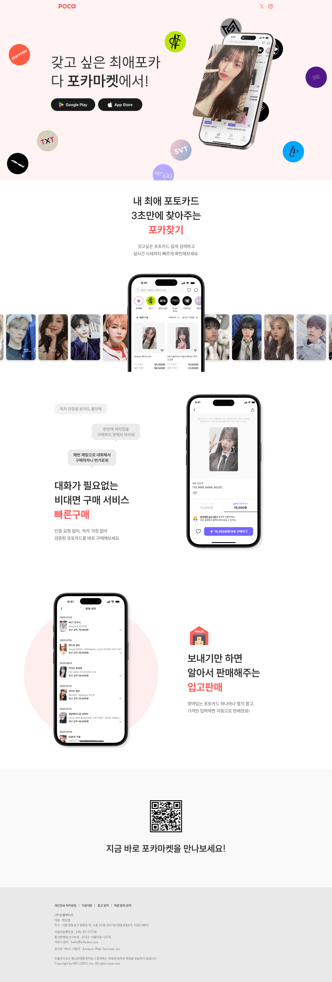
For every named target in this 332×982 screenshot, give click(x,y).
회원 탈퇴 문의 (122, 906)
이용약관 (87, 906)
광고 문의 (103, 906)
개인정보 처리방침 (65, 906)
